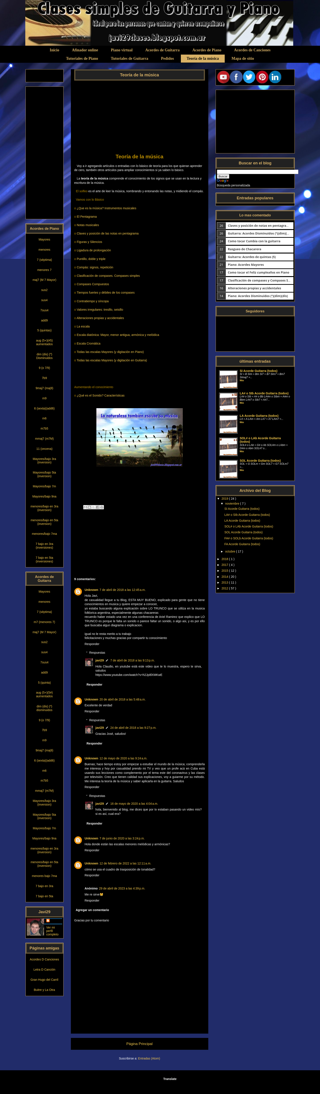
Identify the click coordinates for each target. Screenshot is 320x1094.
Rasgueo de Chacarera (244, 249)
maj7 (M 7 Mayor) (44, 280)
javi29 (100, 660)
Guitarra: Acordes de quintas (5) (252, 257)
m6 (44, 418)
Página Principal (139, 1044)
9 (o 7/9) (44, 368)
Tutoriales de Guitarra (129, 58)
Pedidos (167, 58)
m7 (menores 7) (44, 622)
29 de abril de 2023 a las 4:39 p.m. (122, 888)
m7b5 (44, 428)
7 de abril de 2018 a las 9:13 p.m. (132, 660)
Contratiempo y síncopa (93, 301)
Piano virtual (122, 50)
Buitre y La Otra (44, 990)
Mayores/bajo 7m (44, 486)
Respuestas (97, 653)
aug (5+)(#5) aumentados (44, 342)
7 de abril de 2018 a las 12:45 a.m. (123, 590)
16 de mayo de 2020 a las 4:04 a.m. (134, 803)
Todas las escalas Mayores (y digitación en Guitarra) (112, 360)
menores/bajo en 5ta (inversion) (44, 522)
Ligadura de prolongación (94, 250)
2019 (225, 498)
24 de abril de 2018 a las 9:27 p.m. (133, 727)
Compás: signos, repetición (95, 267)
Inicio (54, 50)
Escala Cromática (88, 343)
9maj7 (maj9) (44, 388)
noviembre (232, 503)
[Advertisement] (139, 115)
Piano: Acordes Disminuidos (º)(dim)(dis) (258, 296)
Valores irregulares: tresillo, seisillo (100, 309)
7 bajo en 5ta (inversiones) (44, 559)
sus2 (44, 290)
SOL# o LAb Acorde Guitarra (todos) (248, 526)
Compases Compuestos (93, 284)
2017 (225, 565)
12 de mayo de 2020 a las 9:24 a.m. (123, 758)
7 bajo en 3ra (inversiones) (44, 545)
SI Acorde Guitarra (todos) (259, 371)
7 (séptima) (44, 259)
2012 (225, 588)
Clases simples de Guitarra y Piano (72, 9)
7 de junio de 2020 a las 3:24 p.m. (122, 838)
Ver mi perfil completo (52, 931)
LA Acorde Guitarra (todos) (259, 415)
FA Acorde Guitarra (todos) (242, 544)
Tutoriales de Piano (82, 58)
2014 (225, 576)
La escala (83, 326)
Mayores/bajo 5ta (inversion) (44, 474)
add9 (44, 320)
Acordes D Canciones (44, 959)
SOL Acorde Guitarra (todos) (260, 460)
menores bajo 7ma (44, 876)
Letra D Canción (44, 969)
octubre (230, 551)
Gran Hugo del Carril (44, 979)
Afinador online (85, 50)
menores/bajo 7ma (44, 533)
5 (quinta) (44, 682)
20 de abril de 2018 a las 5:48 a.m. (123, 699)
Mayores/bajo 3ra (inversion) (44, 460)
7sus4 (44, 310)
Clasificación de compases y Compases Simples (263, 280)
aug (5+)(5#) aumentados (44, 694)
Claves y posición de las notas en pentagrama (108, 233)
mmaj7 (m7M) (44, 438)
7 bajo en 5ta (44, 896)
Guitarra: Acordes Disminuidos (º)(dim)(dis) (260, 233)
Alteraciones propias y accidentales (100, 318)
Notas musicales (88, 225)
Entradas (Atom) (149, 1058)
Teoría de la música (203, 58)
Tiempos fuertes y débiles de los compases (106, 292)
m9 (44, 398)
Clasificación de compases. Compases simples (108, 275)
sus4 (44, 300)
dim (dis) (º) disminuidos (45, 708)
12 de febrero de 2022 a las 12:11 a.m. (125, 863)
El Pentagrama (87, 216)
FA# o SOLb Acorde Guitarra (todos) (248, 538)
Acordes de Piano (206, 50)
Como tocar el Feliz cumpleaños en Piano (258, 272)
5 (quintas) (44, 330)
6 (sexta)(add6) (44, 408)
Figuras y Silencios (89, 242)
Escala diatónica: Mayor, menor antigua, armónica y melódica (118, 335)
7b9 (44, 378)
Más (242, 380)
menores (44, 249)
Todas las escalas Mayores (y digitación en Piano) (110, 352)
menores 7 (44, 270)
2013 (225, 582)
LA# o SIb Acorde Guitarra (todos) (264, 393)
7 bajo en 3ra (44, 886)
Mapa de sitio (243, 58)
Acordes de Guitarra (162, 50)
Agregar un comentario (92, 910)
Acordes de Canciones (252, 50)
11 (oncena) (44, 448)
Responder (92, 644)
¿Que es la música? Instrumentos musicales (106, 208)
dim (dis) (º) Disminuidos (44, 356)
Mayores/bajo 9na (44, 496)
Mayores (44, 239)
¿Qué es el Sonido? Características (100, 395)
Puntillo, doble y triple (91, 259)
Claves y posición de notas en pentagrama (259, 226)
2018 (225, 559)
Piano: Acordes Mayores (246, 265)
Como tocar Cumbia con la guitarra (254, 241)
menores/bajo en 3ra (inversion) (44, 508)
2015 (225, 570)
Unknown (91, 590)
